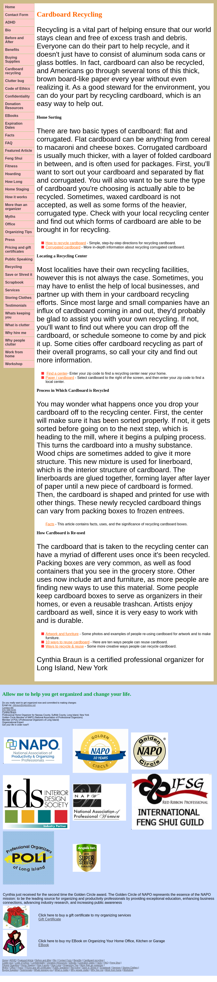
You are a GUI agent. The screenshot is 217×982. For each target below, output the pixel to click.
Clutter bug (14, 81)
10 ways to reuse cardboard (67, 642)
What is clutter (17, 325)
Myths (10, 216)
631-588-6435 (9, 710)
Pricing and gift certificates (18, 249)
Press (10, 240)
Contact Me (8, 707)
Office (10, 224)
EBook (43, 945)
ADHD (10, 22)
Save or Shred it (18, 274)
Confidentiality (17, 96)
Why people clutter (15, 342)
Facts (9, 135)
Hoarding (13, 174)
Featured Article (18, 150)
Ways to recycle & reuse (65, 646)
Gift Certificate (49, 919)
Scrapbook (14, 282)
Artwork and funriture (62, 634)
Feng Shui (13, 158)
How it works (16, 197)
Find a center (56, 373)
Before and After (14, 40)
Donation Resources (14, 106)
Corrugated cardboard (63, 247)
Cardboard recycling (14, 71)
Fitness (11, 166)
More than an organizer (16, 207)
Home (10, 7)
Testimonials (16, 305)
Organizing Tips (18, 232)
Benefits (12, 50)
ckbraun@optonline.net (24, 705)
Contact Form (16, 15)
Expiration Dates (13, 125)
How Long (13, 182)
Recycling (13, 267)
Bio (8, 30)
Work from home (14, 354)
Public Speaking (19, 259)
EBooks (11, 116)
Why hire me (15, 333)
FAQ (8, 143)
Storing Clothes (18, 298)
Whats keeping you (17, 315)
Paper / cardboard (60, 378)
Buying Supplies (12, 59)
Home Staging (17, 189)
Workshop (13, 364)
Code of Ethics (17, 88)
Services (12, 290)
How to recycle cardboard (66, 243)
